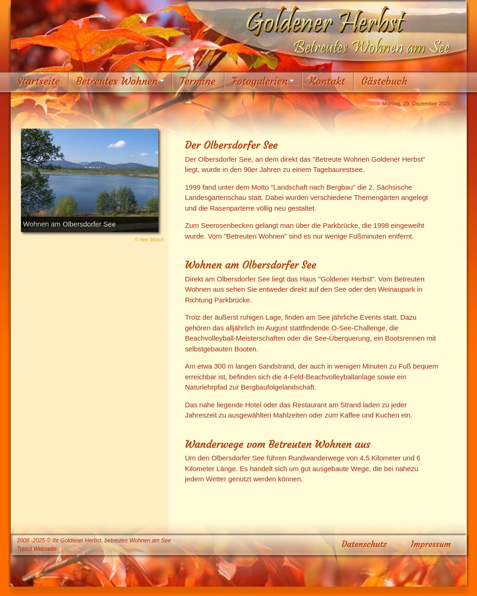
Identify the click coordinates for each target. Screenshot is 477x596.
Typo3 (24, 549)
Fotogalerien (260, 81)
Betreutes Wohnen (117, 81)
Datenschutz (364, 544)
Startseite (38, 81)
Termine (198, 81)
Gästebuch (384, 81)
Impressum (431, 544)
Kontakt (327, 81)
